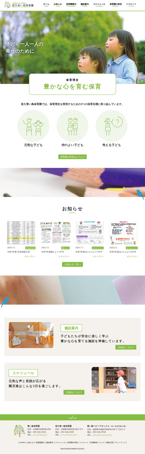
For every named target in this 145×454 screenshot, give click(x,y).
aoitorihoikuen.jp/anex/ (102, 435)
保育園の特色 (116, 5)
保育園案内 (71, 5)
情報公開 (109, 442)
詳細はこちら (126, 347)
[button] (4, 47)
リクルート (131, 5)
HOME (22, 442)
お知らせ (58, 5)
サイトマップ (120, 442)
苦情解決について (97, 442)
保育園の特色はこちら (72, 156)
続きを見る (30, 256)
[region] (72, 47)
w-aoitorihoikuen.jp (68, 435)
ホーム (46, 5)
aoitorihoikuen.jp (40, 435)
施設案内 (85, 5)
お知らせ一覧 (72, 264)
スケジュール (99, 5)
